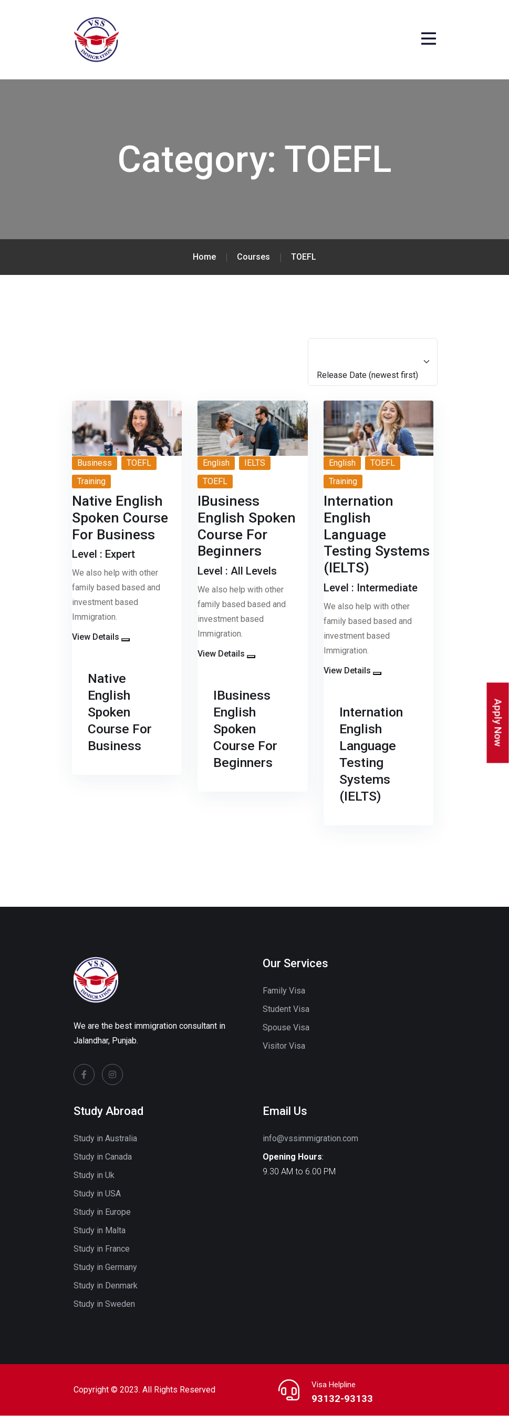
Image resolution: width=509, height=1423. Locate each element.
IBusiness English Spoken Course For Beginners (248, 735)
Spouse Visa (286, 1035)
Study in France (102, 1256)
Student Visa (286, 1016)
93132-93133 (338, 1405)
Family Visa (284, 998)
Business (94, 470)
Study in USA (97, 1201)
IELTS (254, 470)
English (216, 470)
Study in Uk (94, 1182)
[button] (125, 647)
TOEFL (139, 470)
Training (91, 488)
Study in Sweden (104, 1311)
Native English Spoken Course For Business (123, 719)
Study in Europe (102, 1219)
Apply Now (498, 722)
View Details (95, 644)
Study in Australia (105, 1146)
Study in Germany (105, 1274)
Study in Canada (103, 1164)
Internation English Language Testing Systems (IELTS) (374, 761)
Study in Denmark (106, 1293)
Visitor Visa (284, 1053)
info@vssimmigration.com (310, 1146)
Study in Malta (100, 1238)
